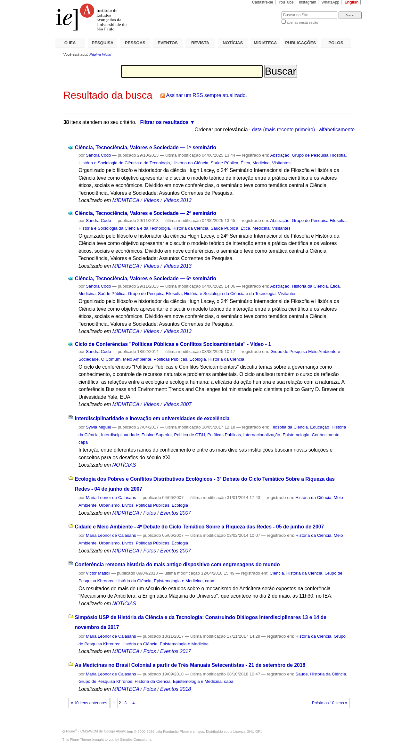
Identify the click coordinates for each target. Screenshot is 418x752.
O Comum (110, 359)
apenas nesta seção (302, 22)
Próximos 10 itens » (329, 703)
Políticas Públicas (170, 359)
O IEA (70, 42)
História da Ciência (190, 162)
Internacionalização (261, 434)
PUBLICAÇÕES (300, 42)
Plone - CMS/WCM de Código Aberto (96, 731)
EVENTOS (168, 42)
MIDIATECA (265, 42)
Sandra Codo (98, 155)
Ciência (277, 573)
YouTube (286, 2)
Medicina (260, 162)
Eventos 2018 (175, 689)
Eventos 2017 (175, 651)
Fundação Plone (176, 731)
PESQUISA (102, 42)
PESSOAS (135, 42)
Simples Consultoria (136, 739)
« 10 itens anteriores (89, 703)
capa (83, 442)
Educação (319, 427)
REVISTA (200, 42)
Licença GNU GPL (248, 731)
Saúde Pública (224, 162)
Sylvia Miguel (98, 427)
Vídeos (151, 200)
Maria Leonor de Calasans (111, 497)
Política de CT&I (189, 434)
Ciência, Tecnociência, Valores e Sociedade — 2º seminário (145, 213)
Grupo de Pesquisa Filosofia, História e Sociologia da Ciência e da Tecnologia (201, 293)
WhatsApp (330, 2)
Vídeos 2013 (177, 200)
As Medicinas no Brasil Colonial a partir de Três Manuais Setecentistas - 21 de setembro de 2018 (190, 665)
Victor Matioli (98, 573)
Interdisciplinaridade (120, 434)
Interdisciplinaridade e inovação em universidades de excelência (152, 418)
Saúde (301, 674)
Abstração (280, 155)
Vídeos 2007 (177, 404)
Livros (128, 505)
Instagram (307, 2)
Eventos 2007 (175, 513)
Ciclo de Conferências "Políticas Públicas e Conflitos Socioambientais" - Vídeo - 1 (173, 344)
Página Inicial (100, 54)
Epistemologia (296, 434)
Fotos (149, 513)
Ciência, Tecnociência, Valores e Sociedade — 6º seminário (145, 278)
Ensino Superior (157, 434)
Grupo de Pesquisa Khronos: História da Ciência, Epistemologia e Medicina (150, 681)
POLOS (335, 42)
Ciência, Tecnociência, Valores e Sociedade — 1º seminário (145, 147)
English (352, 2)
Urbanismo (109, 505)
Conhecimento (326, 434)
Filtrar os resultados (164, 122)
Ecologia (198, 359)
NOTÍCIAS (233, 42)
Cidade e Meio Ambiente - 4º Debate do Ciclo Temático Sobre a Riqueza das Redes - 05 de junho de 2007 (199, 526)
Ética (245, 162)
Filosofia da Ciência (289, 427)
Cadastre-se (262, 2)
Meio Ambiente (137, 359)
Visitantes (281, 162)
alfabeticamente (337, 129)
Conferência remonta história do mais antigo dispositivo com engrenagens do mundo (177, 564)
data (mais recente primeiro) (283, 129)
